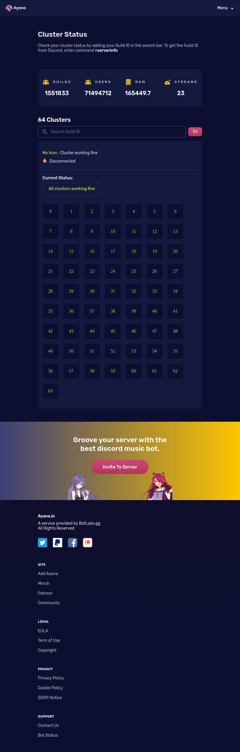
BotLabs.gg (89, 523)
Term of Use (49, 640)
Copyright (47, 650)
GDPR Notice (50, 697)
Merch (43, 583)
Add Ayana (48, 573)
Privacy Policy (51, 678)
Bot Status (48, 735)
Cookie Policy (50, 687)
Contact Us (48, 725)
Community (49, 602)
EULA (43, 630)
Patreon (45, 593)
